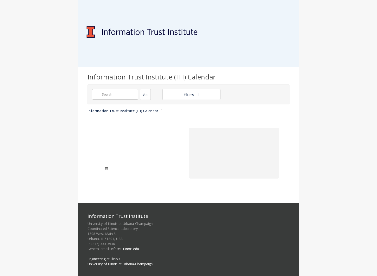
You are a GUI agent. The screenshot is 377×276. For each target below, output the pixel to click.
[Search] (145, 94)
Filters (189, 94)
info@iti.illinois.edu (125, 248)
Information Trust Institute (118, 216)
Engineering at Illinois (104, 259)
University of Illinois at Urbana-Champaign (120, 264)
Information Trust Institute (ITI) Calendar (123, 110)
